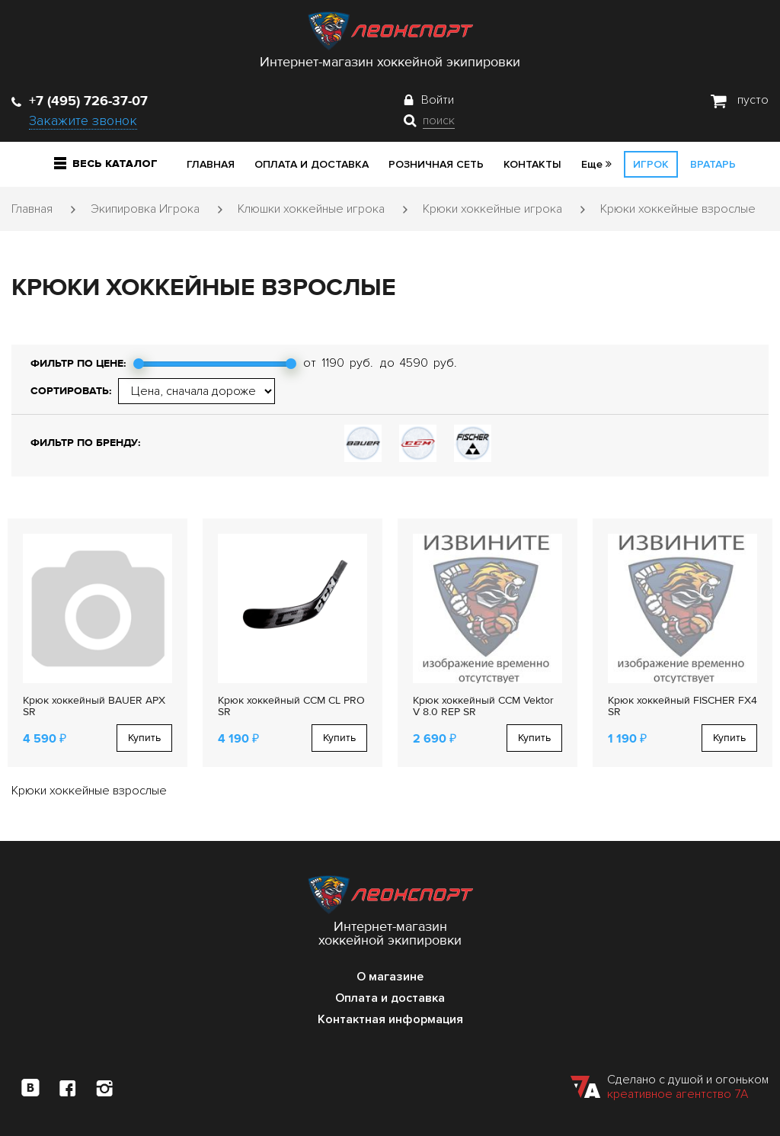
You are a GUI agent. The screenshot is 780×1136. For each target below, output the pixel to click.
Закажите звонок (83, 120)
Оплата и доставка (311, 164)
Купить (144, 737)
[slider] (138, 363)
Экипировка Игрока (145, 209)
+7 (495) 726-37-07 (79, 100)
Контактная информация (390, 1019)
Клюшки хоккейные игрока (311, 209)
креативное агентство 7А (677, 1094)
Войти (437, 100)
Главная (211, 164)
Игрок (651, 164)
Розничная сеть (436, 164)
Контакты (532, 164)
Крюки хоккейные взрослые (678, 209)
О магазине (390, 976)
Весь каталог (106, 163)
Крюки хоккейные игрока (492, 209)
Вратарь (713, 164)
